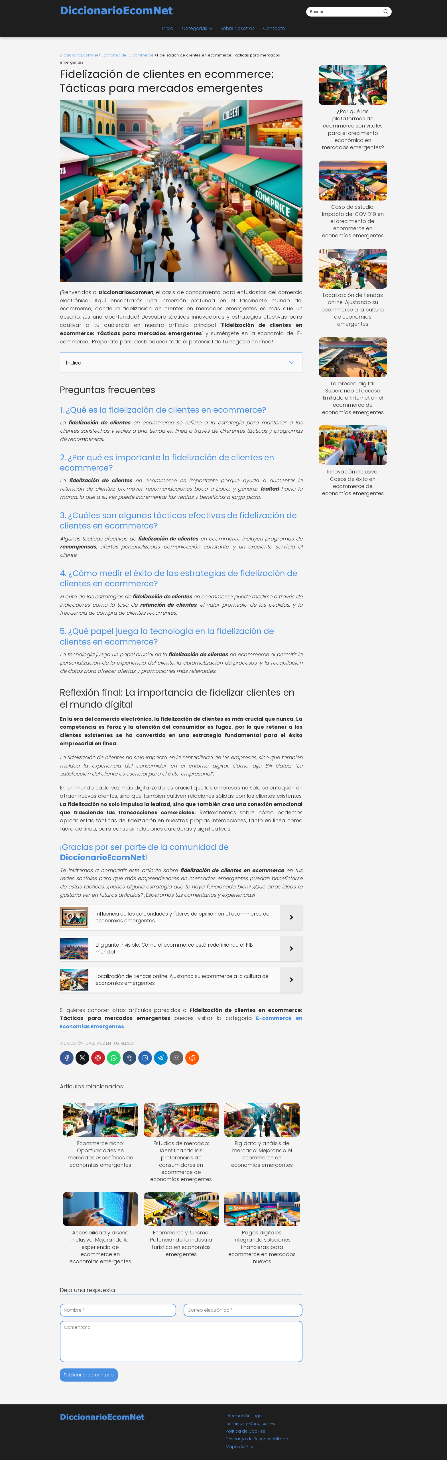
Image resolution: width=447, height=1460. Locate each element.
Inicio (167, 28)
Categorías (194, 28)
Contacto (274, 28)
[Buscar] (386, 11)
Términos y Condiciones (250, 1423)
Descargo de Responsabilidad (257, 1439)
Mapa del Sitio (240, 1446)
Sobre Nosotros (237, 28)
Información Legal (244, 1416)
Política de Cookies (245, 1431)
